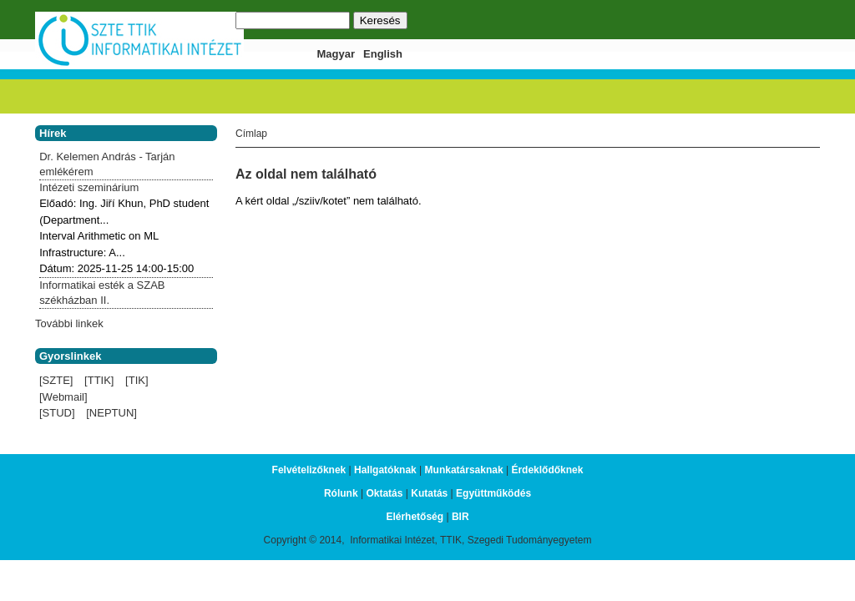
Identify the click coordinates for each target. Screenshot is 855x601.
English (382, 54)
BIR (460, 517)
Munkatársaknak (464, 470)
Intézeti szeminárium (89, 187)
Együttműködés (493, 493)
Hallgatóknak (385, 470)
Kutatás (429, 493)
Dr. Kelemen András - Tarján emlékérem (107, 164)
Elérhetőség (414, 517)
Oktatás (384, 493)
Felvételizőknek (309, 470)
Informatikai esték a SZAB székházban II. (101, 292)
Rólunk (341, 493)
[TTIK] (99, 380)
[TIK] (136, 380)
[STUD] (57, 413)
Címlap (251, 133)
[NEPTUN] (111, 413)
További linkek (69, 323)
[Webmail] (63, 397)
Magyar (336, 54)
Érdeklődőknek (547, 470)
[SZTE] (56, 380)
